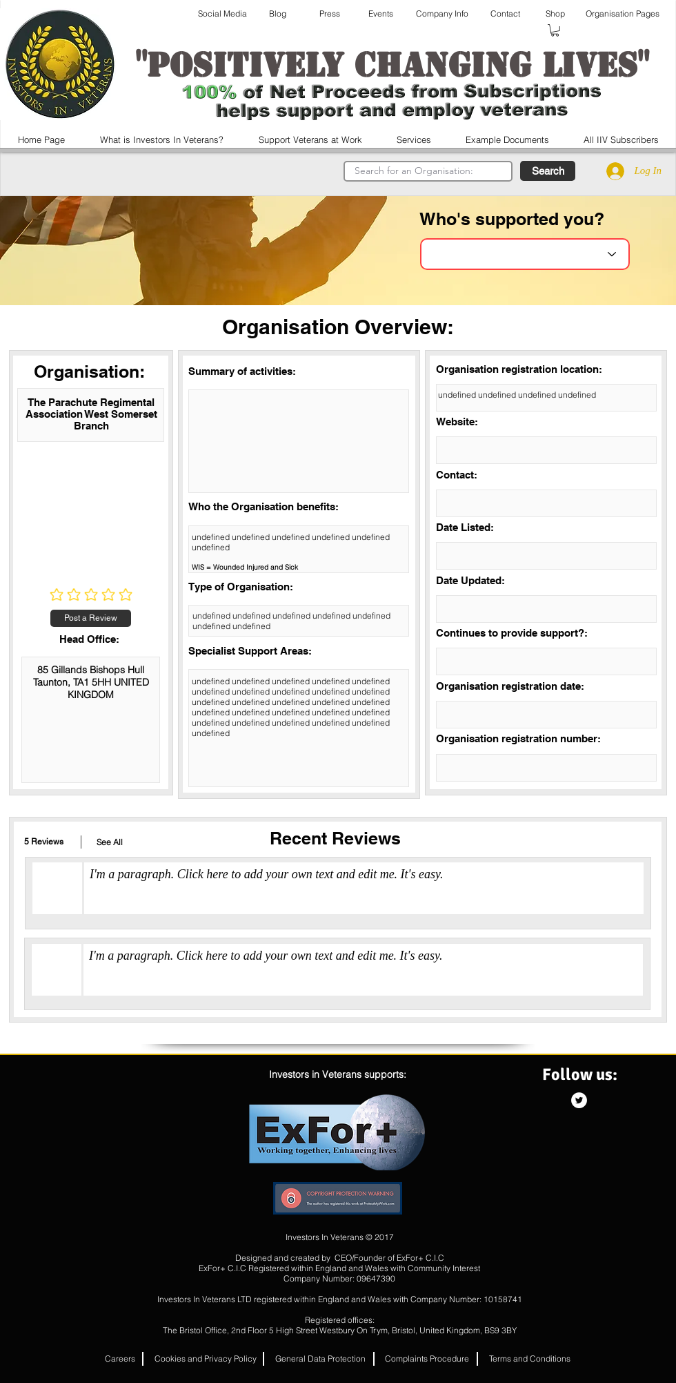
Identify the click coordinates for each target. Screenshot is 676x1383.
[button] (555, 30)
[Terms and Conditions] (529, 1359)
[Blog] (277, 14)
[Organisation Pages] (622, 14)
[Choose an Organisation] (525, 254)
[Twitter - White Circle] (579, 1100)
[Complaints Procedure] (427, 1359)
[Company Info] (442, 14)
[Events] (380, 14)
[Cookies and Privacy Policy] (206, 1359)
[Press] (329, 14)
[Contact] (505, 14)
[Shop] (555, 14)
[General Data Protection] (320, 1359)
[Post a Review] (90, 618)
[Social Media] (222, 14)
